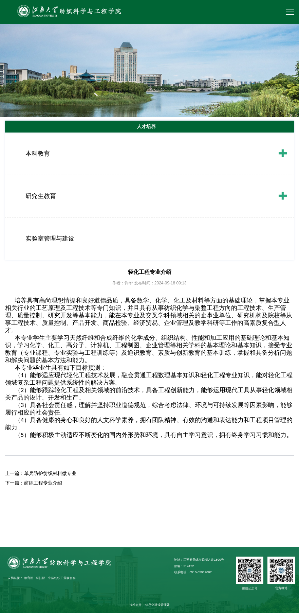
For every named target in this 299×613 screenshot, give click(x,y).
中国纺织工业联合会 (62, 578)
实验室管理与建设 (49, 238)
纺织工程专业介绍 (43, 483)
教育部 (28, 578)
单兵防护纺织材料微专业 (50, 473)
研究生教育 (40, 196)
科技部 (40, 578)
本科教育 (37, 153)
